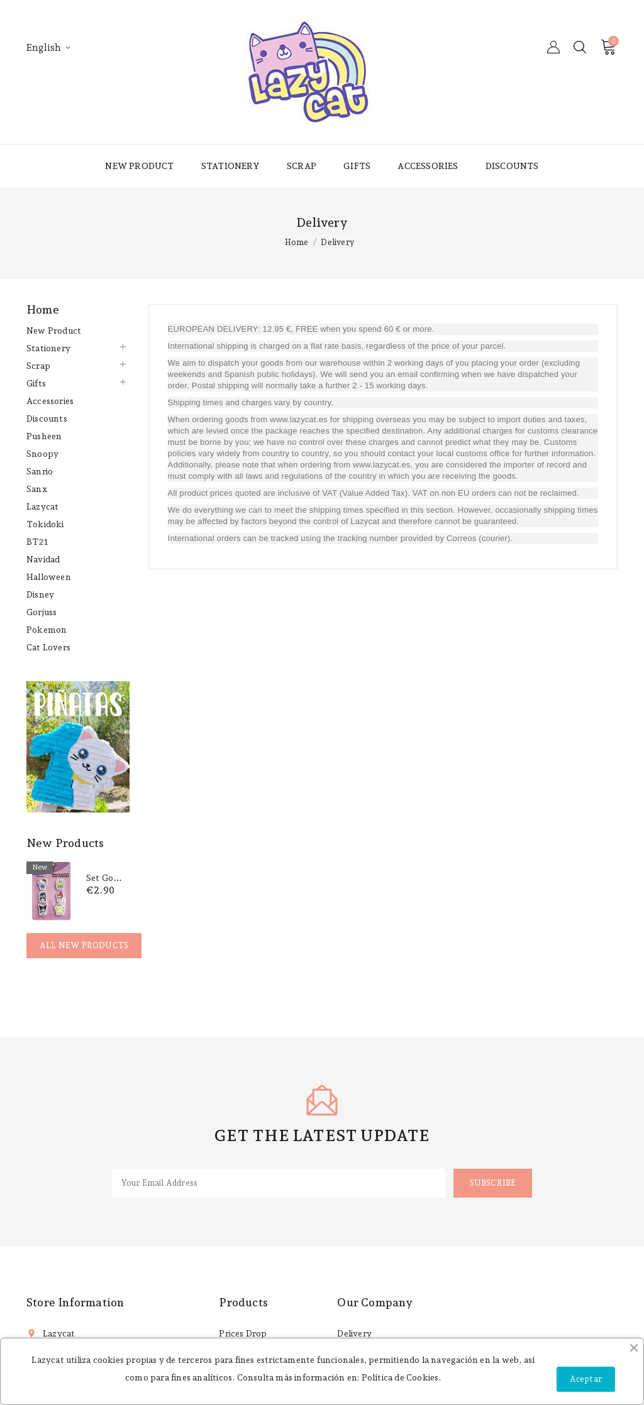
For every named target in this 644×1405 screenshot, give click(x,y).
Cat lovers (48, 647)
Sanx (36, 489)
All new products (84, 945)
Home (42, 309)
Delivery (354, 1333)
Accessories (427, 166)
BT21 (37, 542)
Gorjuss (41, 612)
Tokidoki (45, 524)
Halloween (48, 577)
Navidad (43, 559)
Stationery (230, 166)
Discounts (512, 166)
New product (139, 166)
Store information (75, 1302)
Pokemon (46, 630)
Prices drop (243, 1333)
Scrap (301, 166)
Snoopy (42, 454)
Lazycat (42, 506)
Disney (40, 594)
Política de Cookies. (401, 1377)
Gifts (356, 166)
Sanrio (39, 471)
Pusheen (44, 436)
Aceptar (586, 1379)
